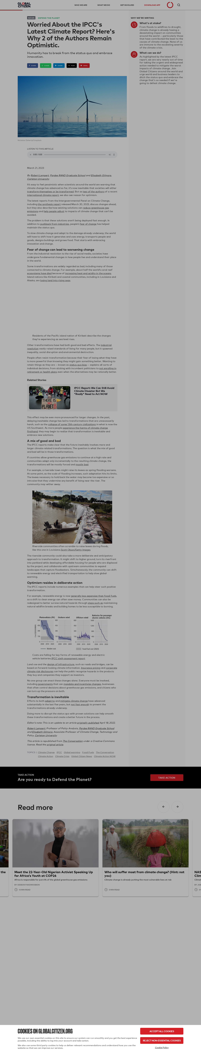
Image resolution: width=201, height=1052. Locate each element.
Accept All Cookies (162, 1031)
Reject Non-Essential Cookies (162, 1040)
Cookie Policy (162, 1047)
